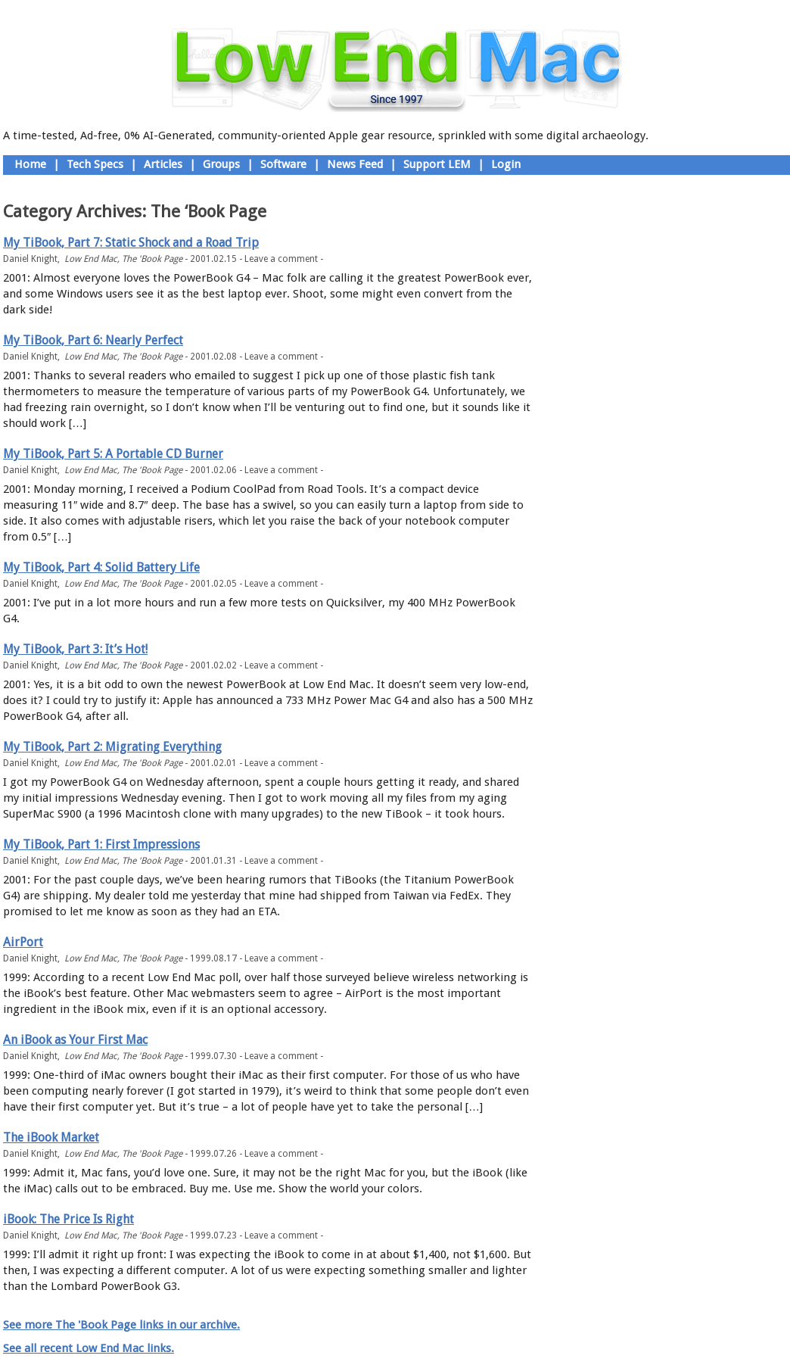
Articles (163, 164)
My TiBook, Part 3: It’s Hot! (75, 649)
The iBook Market (51, 1137)
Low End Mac (90, 259)
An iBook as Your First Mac (75, 1040)
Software (283, 164)
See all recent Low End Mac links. (88, 1348)
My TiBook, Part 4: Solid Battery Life (101, 567)
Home (30, 164)
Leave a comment (281, 259)
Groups (221, 164)
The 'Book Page (152, 259)
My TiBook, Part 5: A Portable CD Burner (113, 454)
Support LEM (437, 164)
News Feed (355, 164)
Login (506, 164)
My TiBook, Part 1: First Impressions (101, 844)
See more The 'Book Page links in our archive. (121, 1325)
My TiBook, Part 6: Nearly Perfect (93, 340)
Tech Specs (95, 164)
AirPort (23, 942)
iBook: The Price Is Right (68, 1219)
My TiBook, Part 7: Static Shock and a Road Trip (131, 242)
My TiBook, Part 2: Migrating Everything (112, 747)
